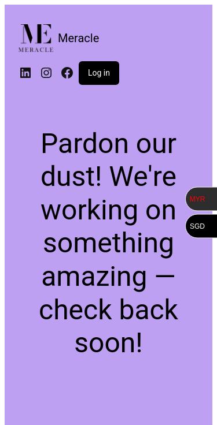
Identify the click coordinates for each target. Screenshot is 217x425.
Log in (99, 72)
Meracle (78, 38)
